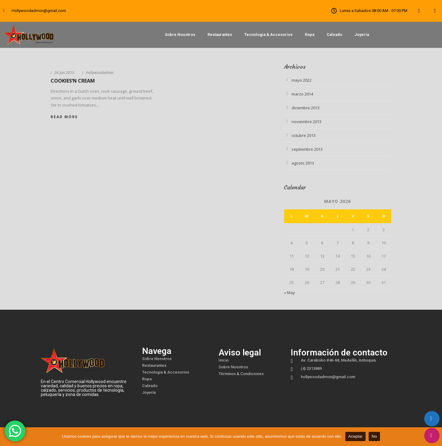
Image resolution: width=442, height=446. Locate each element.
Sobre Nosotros (180, 34)
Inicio (224, 360)
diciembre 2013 (306, 108)
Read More (64, 116)
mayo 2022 (302, 80)
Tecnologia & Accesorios (268, 34)
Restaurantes (219, 34)
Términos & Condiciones (241, 373)
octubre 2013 (304, 135)
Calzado (334, 34)
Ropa (309, 34)
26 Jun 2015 (64, 72)
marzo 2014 (302, 94)
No (374, 436)
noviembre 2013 (306, 121)
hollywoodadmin (100, 72)
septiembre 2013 (307, 149)
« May (289, 292)
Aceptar (355, 436)
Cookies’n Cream (73, 80)
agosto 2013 (303, 163)
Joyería (362, 34)
